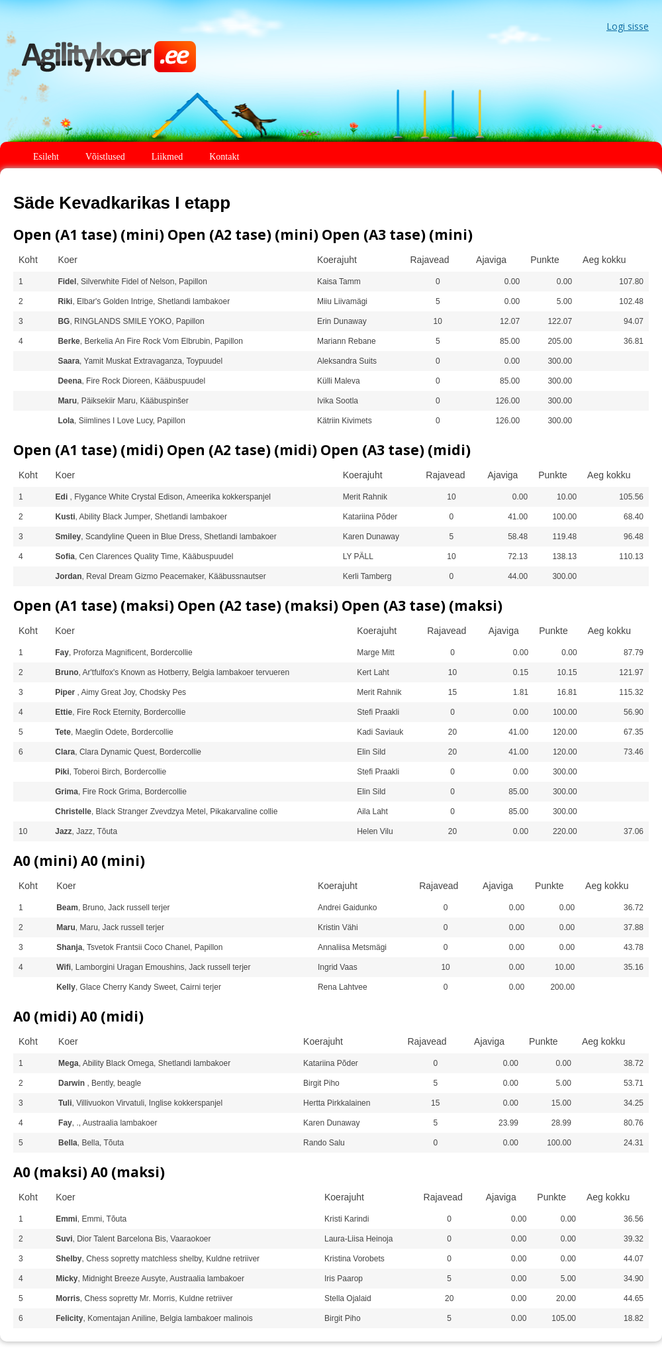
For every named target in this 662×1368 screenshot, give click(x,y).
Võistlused (105, 157)
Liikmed (167, 157)
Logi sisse (627, 26)
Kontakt (224, 157)
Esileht (46, 157)
